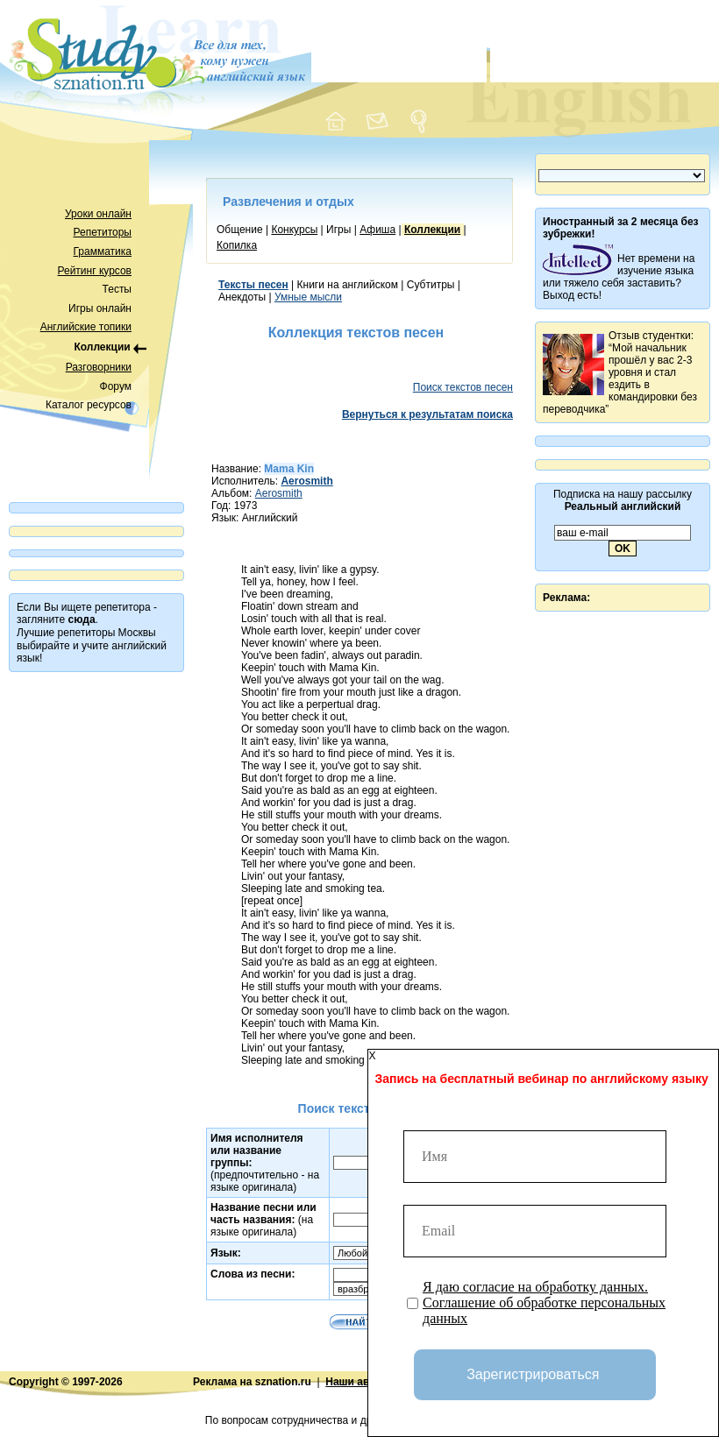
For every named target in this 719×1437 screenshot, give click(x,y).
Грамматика (103, 251)
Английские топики (86, 327)
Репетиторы (103, 232)
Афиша (377, 229)
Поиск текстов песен (463, 387)
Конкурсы (294, 229)
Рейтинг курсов (95, 271)
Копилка (237, 245)
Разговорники (99, 367)
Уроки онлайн (98, 214)
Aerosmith (279, 493)
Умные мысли (308, 297)
